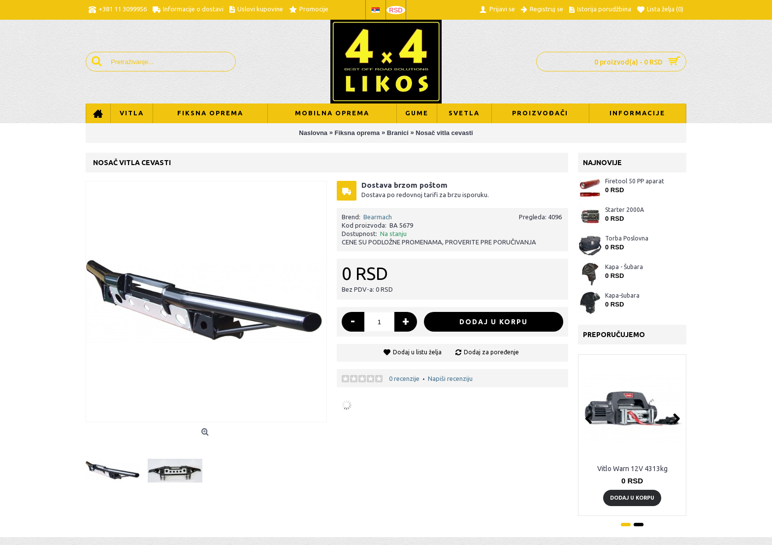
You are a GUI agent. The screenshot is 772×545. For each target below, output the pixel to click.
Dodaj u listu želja (417, 352)
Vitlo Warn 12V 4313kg (632, 469)
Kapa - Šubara (624, 267)
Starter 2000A (624, 209)
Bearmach (377, 216)
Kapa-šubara (622, 295)
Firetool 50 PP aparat (634, 181)
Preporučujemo (614, 335)
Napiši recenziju (450, 378)
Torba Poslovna (626, 238)
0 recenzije (404, 378)
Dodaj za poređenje (491, 352)
